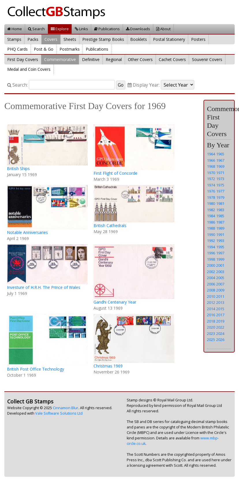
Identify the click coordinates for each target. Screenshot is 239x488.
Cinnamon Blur (65, 407)
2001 (220, 265)
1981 (220, 203)
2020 (211, 327)
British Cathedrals (110, 225)
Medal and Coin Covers (29, 69)
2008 (211, 290)
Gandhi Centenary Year (115, 302)
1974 (211, 185)
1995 (220, 246)
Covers (50, 39)
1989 (220, 228)
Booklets (138, 39)
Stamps (14, 39)
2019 (220, 321)
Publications (107, 28)
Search (36, 28)
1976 (211, 191)
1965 (220, 154)
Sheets (70, 39)
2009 (220, 290)
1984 (211, 215)
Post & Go (43, 49)
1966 (211, 160)
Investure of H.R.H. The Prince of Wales (43, 287)
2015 (220, 308)
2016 (211, 314)
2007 (220, 284)
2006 (211, 284)
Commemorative (60, 59)
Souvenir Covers (207, 59)
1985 (220, 215)
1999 (220, 259)
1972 (211, 178)
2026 (220, 339)
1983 (220, 209)
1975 (220, 185)
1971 (220, 172)
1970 (211, 172)
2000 (211, 265)
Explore (60, 28)
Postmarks (69, 49)
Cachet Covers (172, 59)
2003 (220, 271)
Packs (32, 39)
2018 (211, 321)
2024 (220, 333)
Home (14, 28)
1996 (211, 253)
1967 (220, 160)
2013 (220, 302)
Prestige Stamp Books (103, 39)
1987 (220, 222)
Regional (114, 59)
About (163, 28)
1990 (211, 234)
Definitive (91, 59)
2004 (211, 277)
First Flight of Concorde (115, 173)
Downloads (138, 28)
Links (81, 28)
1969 (220, 166)
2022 (220, 327)
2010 (211, 296)
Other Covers (140, 59)
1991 (220, 234)
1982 (211, 209)
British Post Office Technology (35, 369)
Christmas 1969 (108, 366)
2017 (220, 314)
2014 (211, 308)
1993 (220, 240)
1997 (220, 253)
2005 (220, 277)
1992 (211, 240)
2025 (211, 339)
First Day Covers (22, 59)
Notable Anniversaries (27, 232)
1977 (220, 191)
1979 (220, 197)
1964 (211, 154)
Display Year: (144, 85)
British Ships (18, 168)
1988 (211, 228)
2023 (211, 333)
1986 (211, 222)
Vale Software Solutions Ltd (59, 413)
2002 (211, 271)
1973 (220, 178)
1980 (211, 203)
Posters (198, 39)
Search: (17, 85)
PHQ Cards (17, 49)
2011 (220, 296)
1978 (211, 197)
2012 (211, 302)
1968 (211, 166)
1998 (211, 259)
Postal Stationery (169, 39)
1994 (211, 246)
